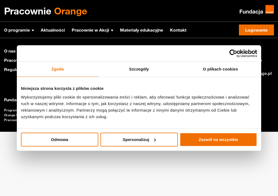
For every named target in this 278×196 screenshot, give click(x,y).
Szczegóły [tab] (139, 69)
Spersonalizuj (139, 139)
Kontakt (178, 30)
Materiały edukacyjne (141, 30)
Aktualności (53, 30)
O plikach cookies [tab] (220, 69)
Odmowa (59, 139)
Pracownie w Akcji (90, 30)
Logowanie (256, 30)
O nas (10, 51)
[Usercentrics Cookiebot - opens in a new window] (233, 53)
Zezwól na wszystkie (218, 139)
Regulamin (15, 69)
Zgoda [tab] (57, 69)
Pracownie (45, 11)
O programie (17, 30)
